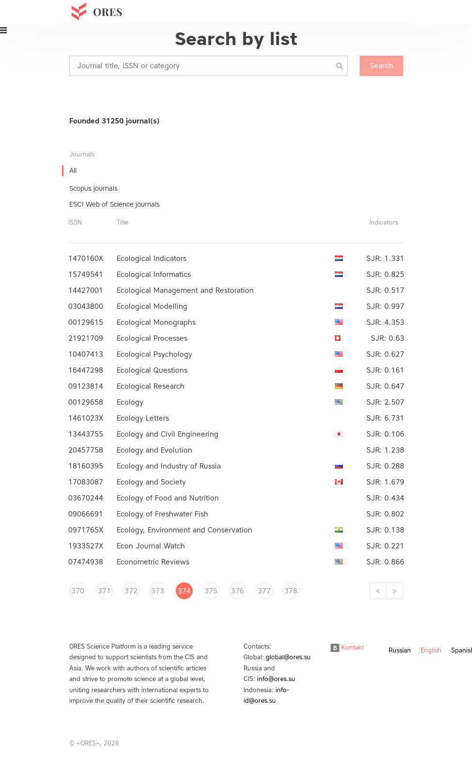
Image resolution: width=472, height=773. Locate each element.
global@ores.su (288, 657)
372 (130, 591)
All (72, 171)
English (431, 650)
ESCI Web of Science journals (114, 204)
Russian (400, 650)
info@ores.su (276, 678)
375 (210, 591)
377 (264, 591)
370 (77, 591)
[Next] (394, 590)
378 (290, 591)
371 (104, 591)
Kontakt (347, 647)
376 (237, 591)
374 (184, 591)
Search (381, 65)
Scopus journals (93, 188)
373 (157, 591)
